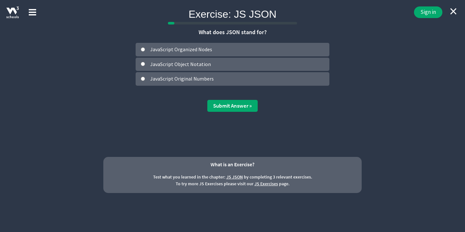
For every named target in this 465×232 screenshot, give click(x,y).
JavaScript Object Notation (180, 64)
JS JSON (234, 177)
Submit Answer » (232, 105)
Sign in (428, 11)
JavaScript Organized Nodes (181, 49)
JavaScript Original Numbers (182, 78)
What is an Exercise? (232, 164)
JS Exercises (266, 184)
